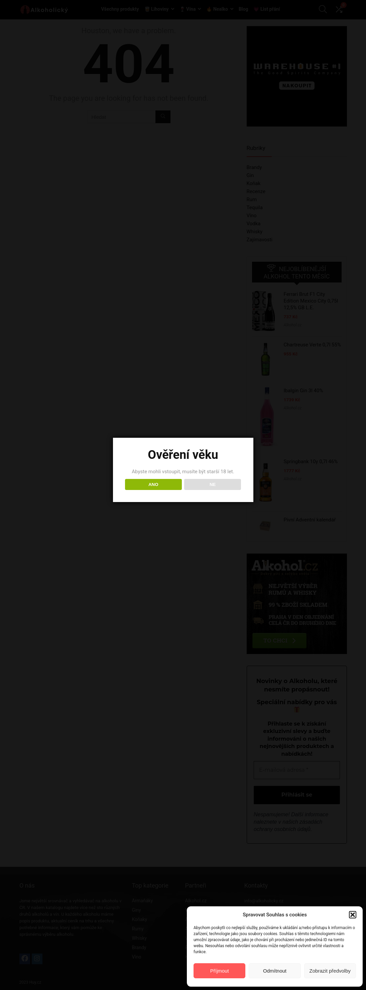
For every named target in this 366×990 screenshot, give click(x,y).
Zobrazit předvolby (330, 971)
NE (213, 484)
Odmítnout (274, 971)
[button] (352, 914)
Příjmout (219, 971)
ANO (153, 484)
